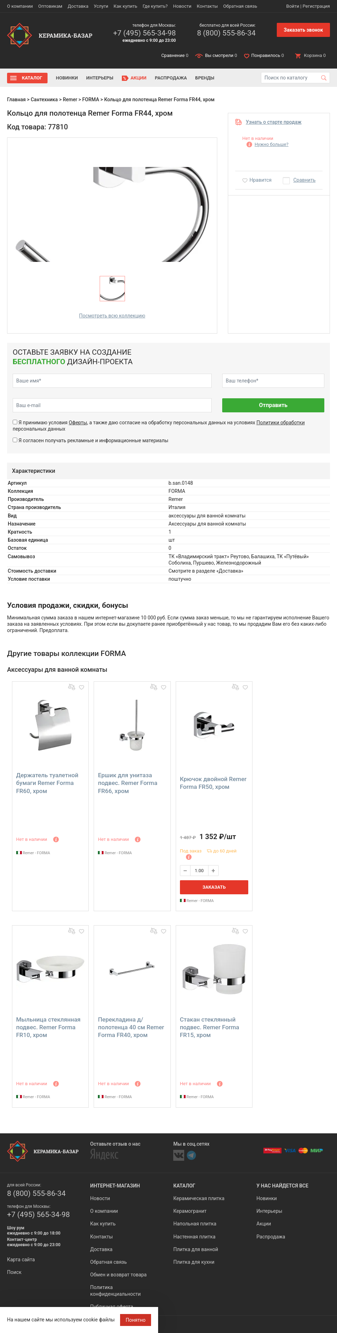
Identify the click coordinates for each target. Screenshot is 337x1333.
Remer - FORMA (33, 853)
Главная (16, 99)
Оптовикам (50, 6)
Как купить (125, 6)
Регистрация (316, 6)
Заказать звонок (303, 30)
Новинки (67, 78)
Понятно (136, 1320)
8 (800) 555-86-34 (226, 33)
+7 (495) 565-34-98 (144, 33)
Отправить (273, 405)
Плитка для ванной (195, 1249)
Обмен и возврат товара (118, 1274)
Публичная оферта (111, 1306)
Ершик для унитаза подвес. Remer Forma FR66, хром (127, 783)
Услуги (101, 6)
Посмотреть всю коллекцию (112, 315)
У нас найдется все (282, 1186)
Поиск (14, 1272)
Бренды (204, 78)
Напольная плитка (194, 1223)
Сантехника (44, 99)
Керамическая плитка (198, 1198)
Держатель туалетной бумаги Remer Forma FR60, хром (47, 783)
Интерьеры (99, 78)
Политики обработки (280, 422)
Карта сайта (21, 1259)
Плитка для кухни (193, 1262)
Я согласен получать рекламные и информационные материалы (93, 440)
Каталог (32, 78)
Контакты (207, 6)
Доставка (78, 6)
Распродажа (171, 78)
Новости (182, 6)
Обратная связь (240, 6)
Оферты (78, 422)
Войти (292, 6)
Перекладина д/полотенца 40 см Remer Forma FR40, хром (131, 1027)
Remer (70, 99)
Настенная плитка (194, 1236)
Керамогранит (189, 1211)
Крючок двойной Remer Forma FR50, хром (213, 782)
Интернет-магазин (115, 1186)
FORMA (90, 99)
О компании (20, 6)
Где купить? (155, 6)
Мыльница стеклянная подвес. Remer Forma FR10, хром (48, 1027)
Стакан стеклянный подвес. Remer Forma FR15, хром (209, 1027)
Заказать (214, 887)
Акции (138, 78)
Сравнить (304, 180)
